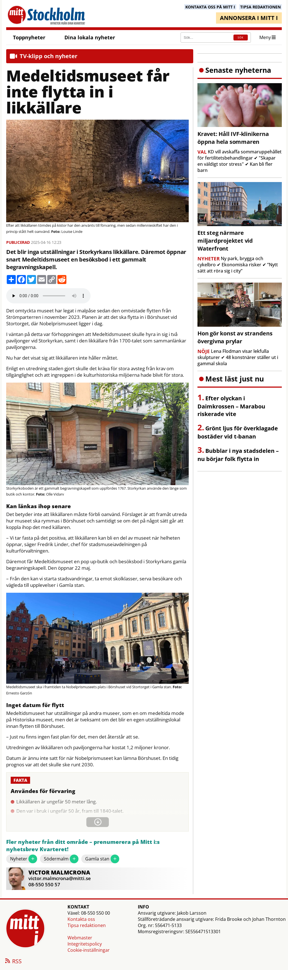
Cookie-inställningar (89, 950)
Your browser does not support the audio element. (48, 295)
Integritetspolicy (85, 944)
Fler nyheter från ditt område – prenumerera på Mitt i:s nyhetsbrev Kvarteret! (83, 846)
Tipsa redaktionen (87, 925)
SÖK (241, 37)
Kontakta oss (81, 919)
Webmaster (80, 938)
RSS (13, 961)
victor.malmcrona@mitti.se (59, 878)
